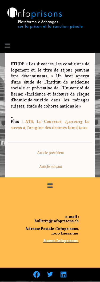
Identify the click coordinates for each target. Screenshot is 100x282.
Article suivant (50, 166)
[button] (7, 45)
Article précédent (50, 152)
